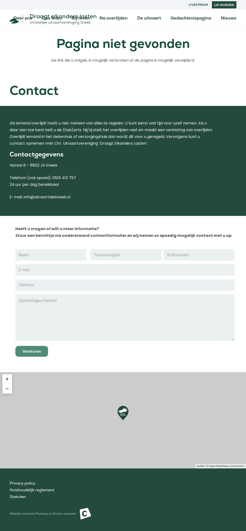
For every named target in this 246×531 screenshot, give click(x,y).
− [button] (7, 388)
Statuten (18, 496)
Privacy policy (22, 483)
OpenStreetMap (219, 466)
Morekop (42, 514)
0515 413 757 (64, 178)
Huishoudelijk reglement (32, 489)
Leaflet (201, 466)
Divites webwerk (64, 514)
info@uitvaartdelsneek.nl (47, 197)
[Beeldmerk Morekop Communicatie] (85, 513)
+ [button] (7, 379)
